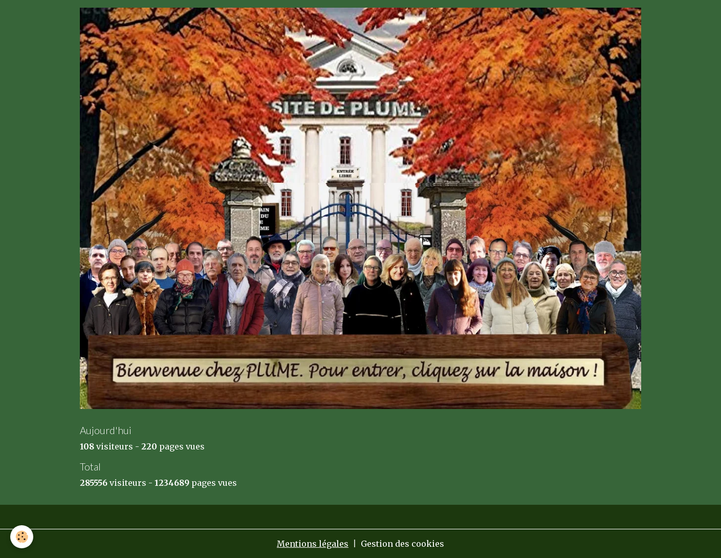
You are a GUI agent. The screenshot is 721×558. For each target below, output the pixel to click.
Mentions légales (312, 544)
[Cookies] (21, 536)
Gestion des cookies (402, 544)
